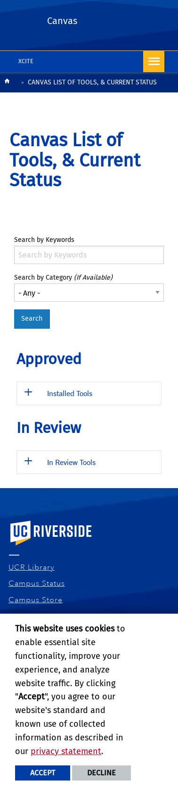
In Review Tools (71, 461)
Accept (42, 772)
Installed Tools (69, 393)
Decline (101, 772)
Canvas (62, 20)
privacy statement (66, 751)
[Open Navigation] (153, 61)
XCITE (25, 61)
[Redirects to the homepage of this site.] (7, 83)
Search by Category (63, 278)
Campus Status (37, 583)
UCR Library (32, 567)
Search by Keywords (44, 240)
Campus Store (36, 600)
